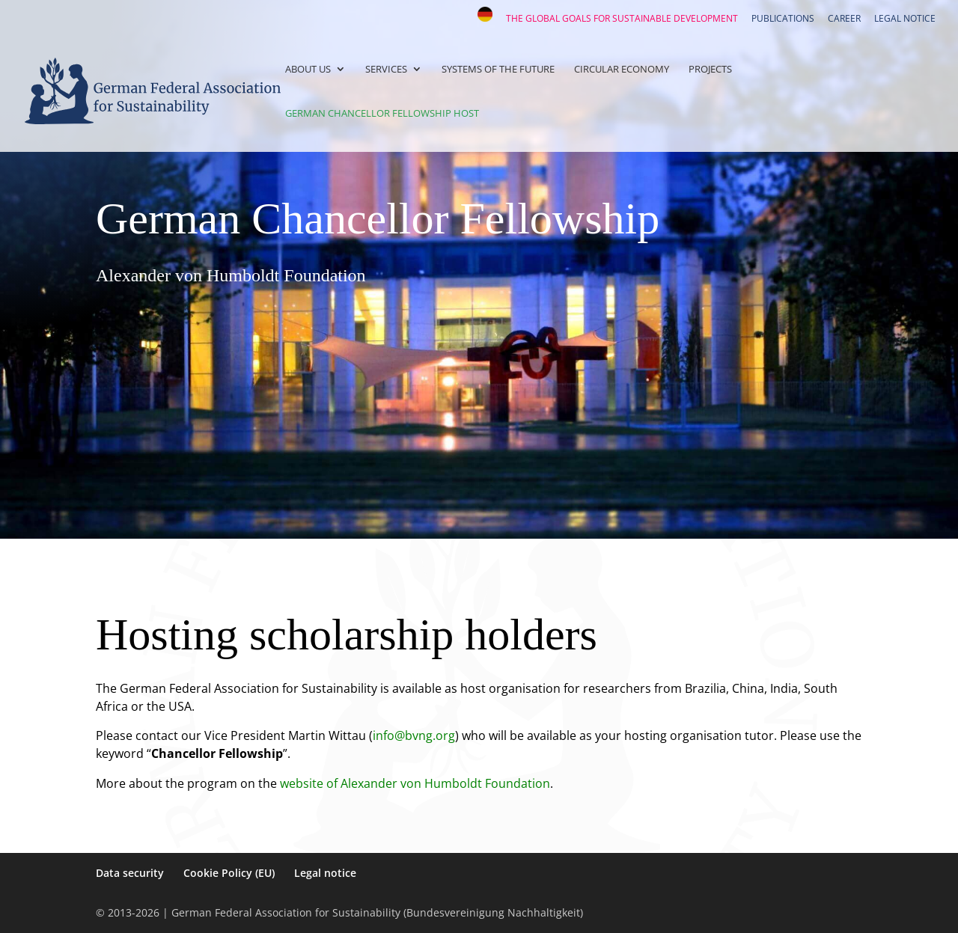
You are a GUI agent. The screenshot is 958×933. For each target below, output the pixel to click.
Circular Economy (621, 70)
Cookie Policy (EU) (229, 873)
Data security (130, 873)
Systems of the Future (498, 70)
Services (386, 70)
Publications (782, 19)
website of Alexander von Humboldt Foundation (415, 783)
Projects (710, 70)
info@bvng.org (414, 735)
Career (844, 19)
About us (308, 70)
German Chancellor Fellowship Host (382, 114)
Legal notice (905, 19)
